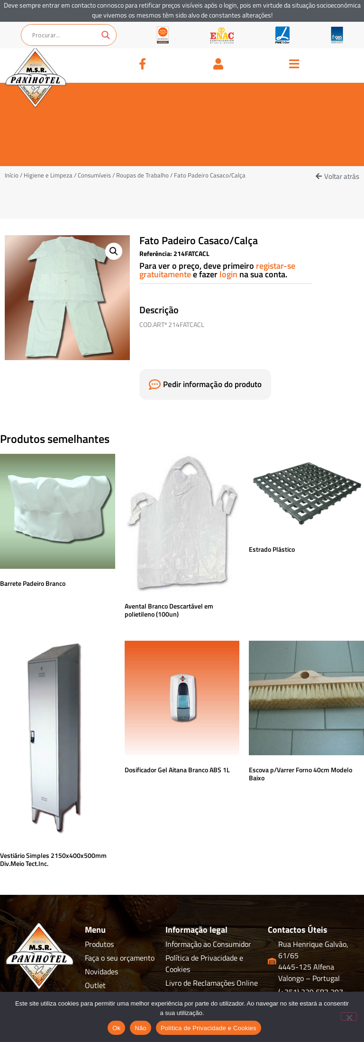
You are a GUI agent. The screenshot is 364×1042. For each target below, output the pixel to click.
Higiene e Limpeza (48, 175)
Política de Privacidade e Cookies (208, 1028)
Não (140, 1028)
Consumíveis (94, 175)
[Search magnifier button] (105, 35)
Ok (116, 1028)
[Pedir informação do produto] (155, 384)
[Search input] (64, 35)
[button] (337, 176)
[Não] (349, 1016)
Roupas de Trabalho (142, 175)
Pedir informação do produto (212, 384)
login (229, 274)
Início (11, 175)
